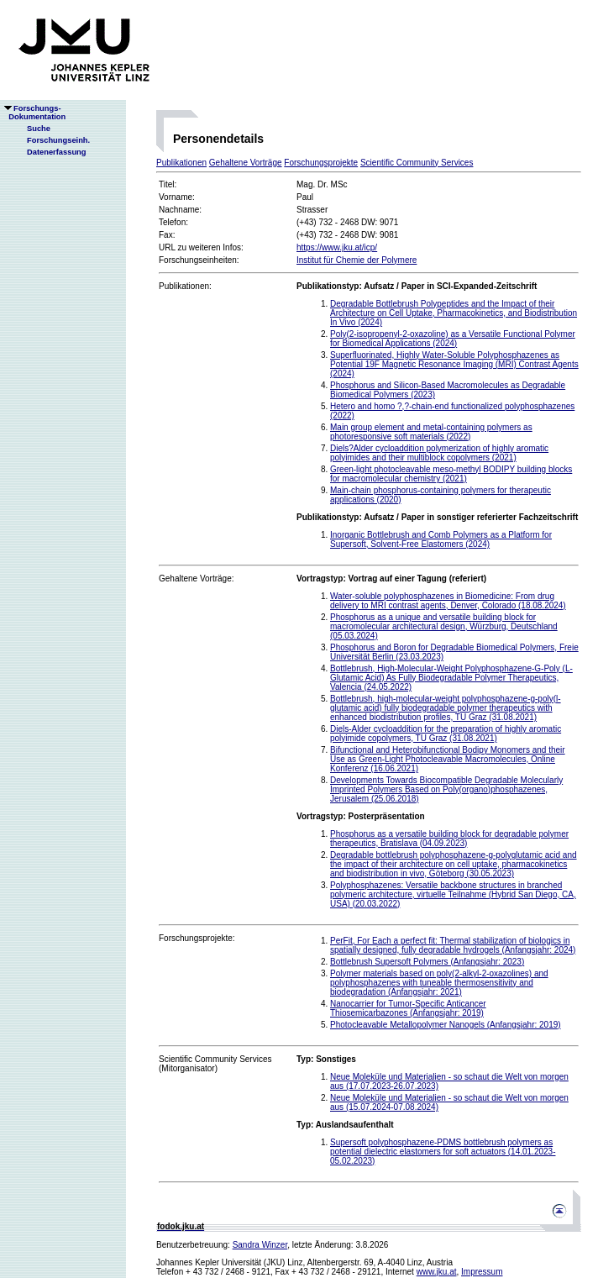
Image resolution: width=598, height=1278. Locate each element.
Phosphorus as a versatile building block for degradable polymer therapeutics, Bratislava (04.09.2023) (449, 838)
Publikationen (181, 162)
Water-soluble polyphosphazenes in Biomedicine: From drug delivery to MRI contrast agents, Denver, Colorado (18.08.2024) (448, 601)
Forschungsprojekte (321, 162)
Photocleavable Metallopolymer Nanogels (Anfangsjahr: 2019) (445, 1024)
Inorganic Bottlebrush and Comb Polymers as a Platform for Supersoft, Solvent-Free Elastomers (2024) (441, 539)
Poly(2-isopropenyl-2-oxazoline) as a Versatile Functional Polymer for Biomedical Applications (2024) (452, 338)
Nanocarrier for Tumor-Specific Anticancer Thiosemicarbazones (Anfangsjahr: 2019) (408, 1008)
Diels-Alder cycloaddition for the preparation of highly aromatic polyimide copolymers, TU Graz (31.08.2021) (445, 733)
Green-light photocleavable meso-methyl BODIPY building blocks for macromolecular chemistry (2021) (451, 474)
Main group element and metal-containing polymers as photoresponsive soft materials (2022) (431, 432)
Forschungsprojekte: (197, 938)
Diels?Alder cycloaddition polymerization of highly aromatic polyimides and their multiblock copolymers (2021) (439, 453)
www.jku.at (437, 1271)
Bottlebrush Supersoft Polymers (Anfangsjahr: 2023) (427, 961)
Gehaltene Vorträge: (196, 578)
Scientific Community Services (416, 162)
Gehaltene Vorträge (245, 162)
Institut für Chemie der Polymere (356, 260)
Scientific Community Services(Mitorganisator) (215, 1063)
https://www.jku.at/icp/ (336, 247)
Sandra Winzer (260, 1244)
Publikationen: (185, 286)
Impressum (481, 1271)
